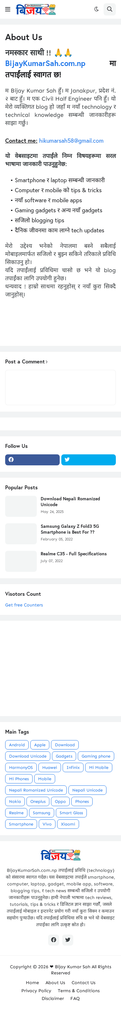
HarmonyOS (21, 767)
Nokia (15, 801)
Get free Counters (24, 605)
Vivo (47, 824)
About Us (55, 982)
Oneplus (37, 801)
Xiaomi (68, 824)
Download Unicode (27, 756)
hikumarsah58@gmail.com (71, 140)
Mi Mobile (98, 767)
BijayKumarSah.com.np (45, 63)
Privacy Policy (36, 990)
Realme (16, 812)
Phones (82, 801)
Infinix (73, 767)
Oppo (60, 801)
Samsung (41, 812)
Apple (39, 744)
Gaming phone (96, 756)
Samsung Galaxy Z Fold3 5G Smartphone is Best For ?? (70, 529)
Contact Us (84, 982)
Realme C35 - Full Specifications (74, 554)
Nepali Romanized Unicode (36, 790)
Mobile (44, 778)
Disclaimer (53, 998)
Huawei (49, 767)
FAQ (75, 998)
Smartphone (21, 824)
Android (17, 744)
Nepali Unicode (87, 790)
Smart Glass (71, 812)
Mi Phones (19, 778)
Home (32, 982)
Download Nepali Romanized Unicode (70, 501)
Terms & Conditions (79, 990)
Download (65, 744)
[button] (7, 9)
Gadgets (64, 756)
